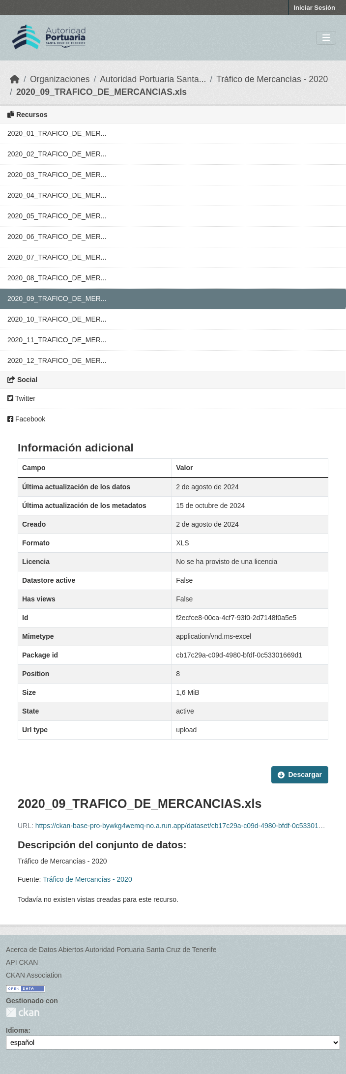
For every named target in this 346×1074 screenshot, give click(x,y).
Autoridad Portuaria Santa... (153, 79)
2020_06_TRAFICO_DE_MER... (57, 236)
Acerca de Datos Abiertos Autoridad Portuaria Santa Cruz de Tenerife (111, 950)
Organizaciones (60, 79)
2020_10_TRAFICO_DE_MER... (57, 319)
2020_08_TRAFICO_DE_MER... (57, 278)
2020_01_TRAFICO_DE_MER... (57, 133)
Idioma (17, 1030)
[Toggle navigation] (326, 38)
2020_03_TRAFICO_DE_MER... (57, 175)
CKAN (22, 1012)
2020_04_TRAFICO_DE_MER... (57, 195)
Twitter (21, 398)
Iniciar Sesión (314, 7)
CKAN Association (34, 975)
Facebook (26, 419)
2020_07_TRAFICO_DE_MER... (57, 257)
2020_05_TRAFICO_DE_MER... (57, 216)
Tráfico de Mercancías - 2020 (272, 79)
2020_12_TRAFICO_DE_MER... (57, 360)
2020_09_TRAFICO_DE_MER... (57, 298)
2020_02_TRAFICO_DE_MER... (57, 154)
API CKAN (22, 962)
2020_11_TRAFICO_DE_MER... (57, 340)
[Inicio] (15, 79)
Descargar (300, 774)
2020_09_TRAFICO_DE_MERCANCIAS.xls (101, 92)
